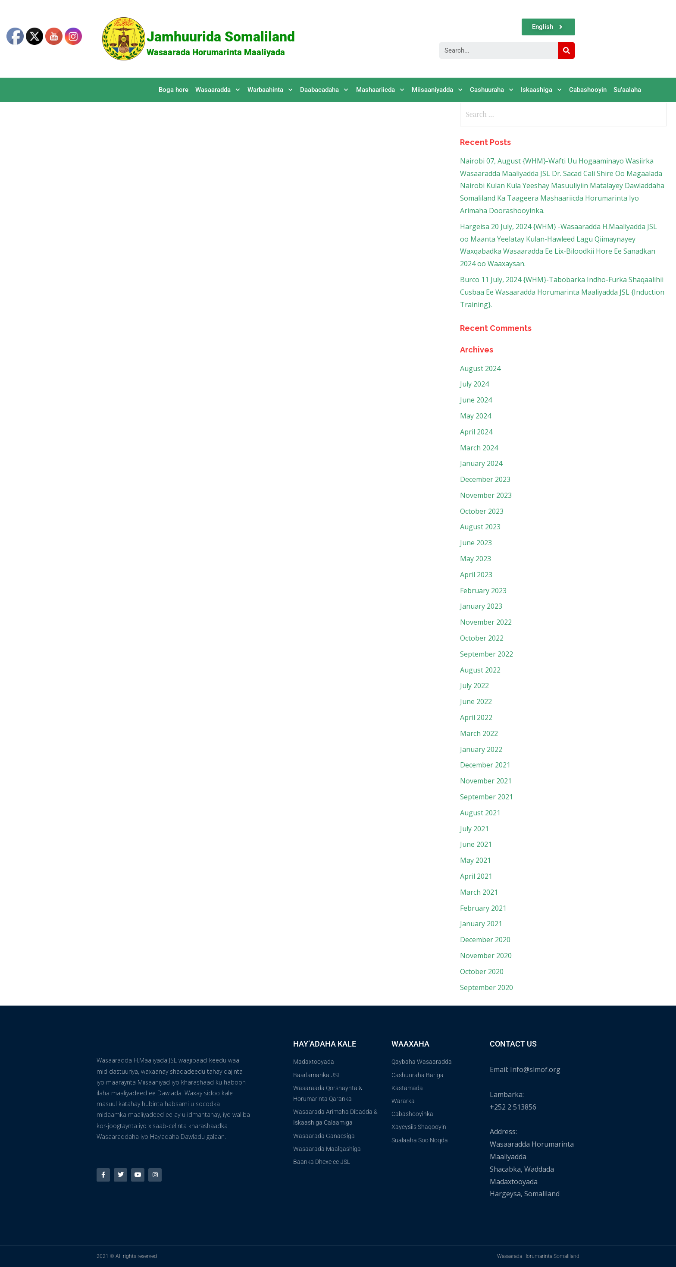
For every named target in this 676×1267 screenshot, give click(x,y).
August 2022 (480, 670)
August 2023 (480, 526)
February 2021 (483, 908)
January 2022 (481, 749)
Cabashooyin (588, 90)
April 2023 (476, 574)
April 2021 (476, 876)
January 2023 (481, 606)
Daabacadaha (324, 90)
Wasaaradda (218, 90)
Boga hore (173, 90)
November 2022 (486, 622)
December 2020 (485, 939)
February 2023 (483, 590)
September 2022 (486, 654)
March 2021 (479, 892)
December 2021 (485, 765)
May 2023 (475, 558)
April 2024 (476, 432)
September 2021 (486, 797)
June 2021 (476, 844)
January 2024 (481, 463)
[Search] (566, 50)
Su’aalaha (627, 90)
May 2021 (475, 860)
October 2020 (482, 971)
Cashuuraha (492, 90)
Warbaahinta (270, 90)
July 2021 (474, 828)
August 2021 (480, 812)
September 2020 (486, 987)
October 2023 (482, 511)
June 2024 (476, 400)
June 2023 (476, 542)
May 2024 (475, 416)
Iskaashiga (541, 90)
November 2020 (486, 955)
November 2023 (486, 495)
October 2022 (482, 638)
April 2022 (476, 717)
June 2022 (476, 701)
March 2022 (479, 733)
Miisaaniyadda (437, 90)
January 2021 (481, 923)
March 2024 (479, 448)
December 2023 (485, 479)
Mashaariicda (380, 90)
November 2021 (486, 781)
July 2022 (474, 685)
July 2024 (474, 384)
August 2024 (480, 368)
